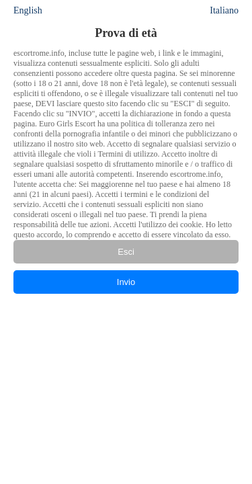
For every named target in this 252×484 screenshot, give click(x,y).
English (27, 10)
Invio (126, 282)
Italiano (224, 10)
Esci (126, 252)
